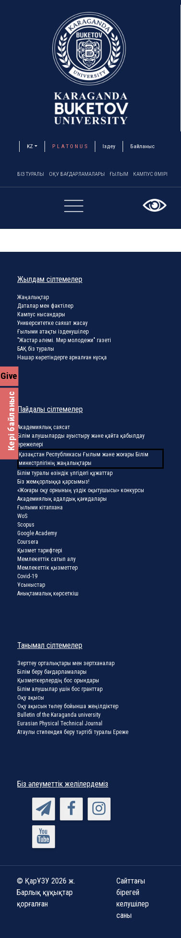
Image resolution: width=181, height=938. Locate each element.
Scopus (25, 525)
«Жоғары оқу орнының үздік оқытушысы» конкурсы (80, 490)
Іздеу (108, 146)
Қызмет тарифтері (39, 551)
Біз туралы (32, 174)
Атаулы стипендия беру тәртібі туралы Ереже (72, 732)
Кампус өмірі (160, 174)
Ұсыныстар (31, 585)
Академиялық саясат (43, 427)
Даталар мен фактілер (45, 306)
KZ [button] (30, 146)
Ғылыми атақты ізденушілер (53, 332)
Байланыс (142, 146)
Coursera (27, 542)
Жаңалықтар (33, 297)
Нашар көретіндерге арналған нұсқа (62, 358)
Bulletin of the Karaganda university (59, 715)
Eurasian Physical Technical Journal (59, 724)
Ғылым (127, 174)
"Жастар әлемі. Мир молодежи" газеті (64, 340)
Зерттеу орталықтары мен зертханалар (65, 663)
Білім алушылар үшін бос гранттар (59, 689)
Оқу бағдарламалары (82, 174)
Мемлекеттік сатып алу (46, 559)
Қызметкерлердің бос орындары (58, 681)
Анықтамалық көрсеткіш (48, 594)
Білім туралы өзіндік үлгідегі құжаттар (65, 473)
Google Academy (37, 533)
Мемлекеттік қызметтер (47, 568)
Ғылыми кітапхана (40, 508)
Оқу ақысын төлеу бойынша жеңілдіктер (67, 706)
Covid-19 (27, 576)
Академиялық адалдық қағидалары (62, 499)
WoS (22, 516)
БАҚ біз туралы (35, 349)
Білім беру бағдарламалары (52, 672)
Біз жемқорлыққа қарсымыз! (53, 482)
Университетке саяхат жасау (52, 323)
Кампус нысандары (41, 315)
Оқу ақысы (30, 698)
